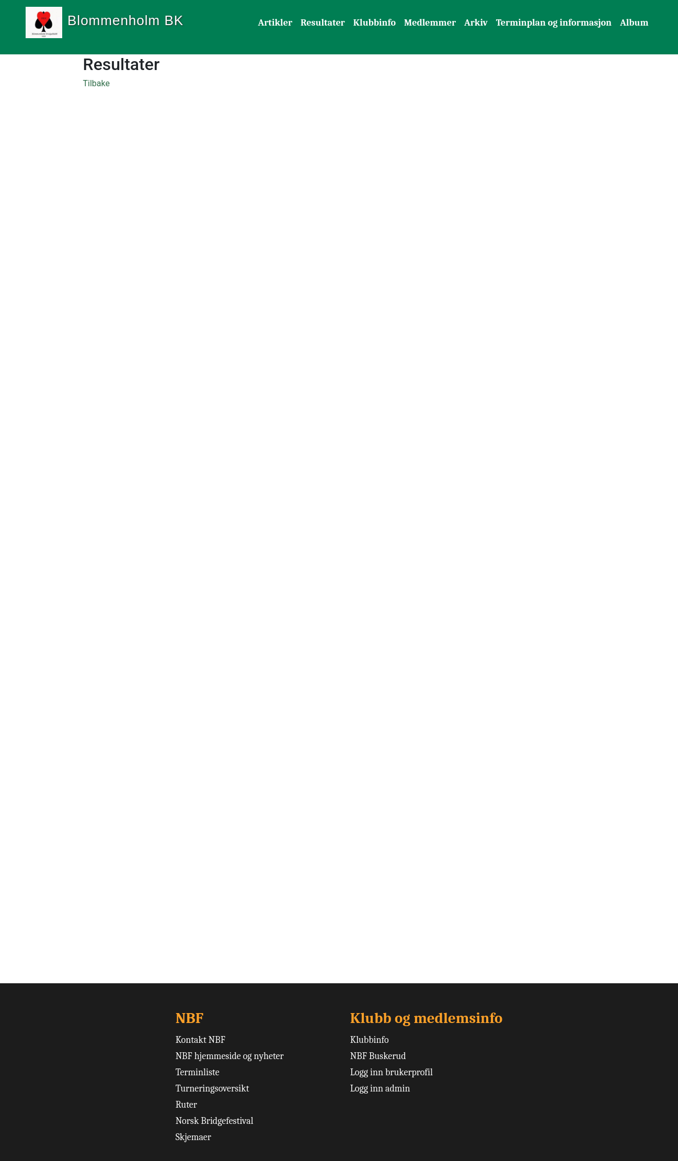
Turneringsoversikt (212, 1088)
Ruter (186, 1104)
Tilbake (96, 83)
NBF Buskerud (378, 1056)
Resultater (323, 22)
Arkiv (476, 22)
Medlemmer (430, 22)
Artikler (275, 22)
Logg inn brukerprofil (391, 1072)
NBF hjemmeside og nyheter (230, 1056)
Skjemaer (193, 1137)
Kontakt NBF (200, 1039)
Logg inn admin (380, 1088)
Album (634, 22)
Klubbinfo (374, 22)
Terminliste (198, 1072)
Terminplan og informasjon (554, 22)
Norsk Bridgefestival (215, 1121)
